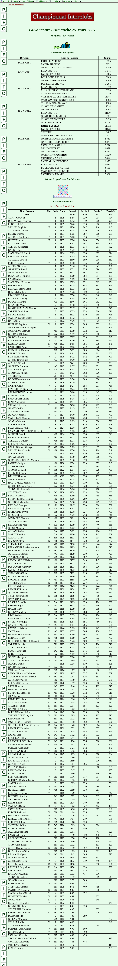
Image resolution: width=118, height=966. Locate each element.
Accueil (5, 1)
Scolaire (55, 1)
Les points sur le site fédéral (62, 206)
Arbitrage (42, 1)
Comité (16, 1)
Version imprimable (16, 5)
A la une (68, 1)
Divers (78, 1)
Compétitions (29, 1)
